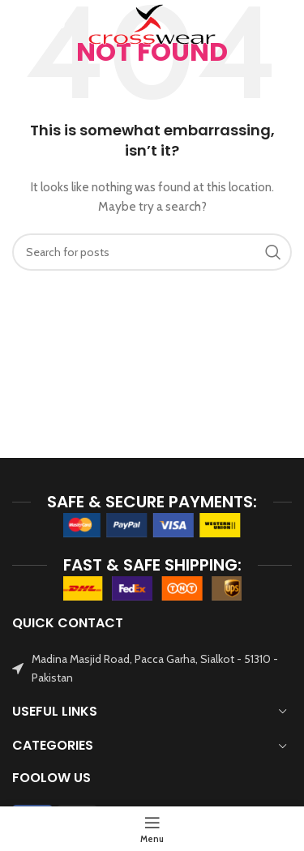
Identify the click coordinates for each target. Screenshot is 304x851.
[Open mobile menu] (39, 24)
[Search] (284, 24)
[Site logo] (151, 22)
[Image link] (152, 524)
